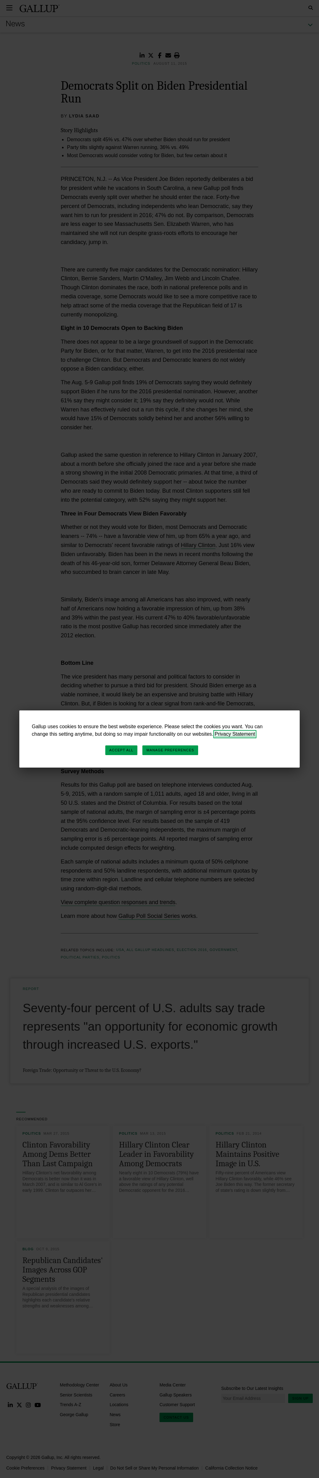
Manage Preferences (170, 750)
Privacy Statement (235, 734)
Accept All (121, 750)
